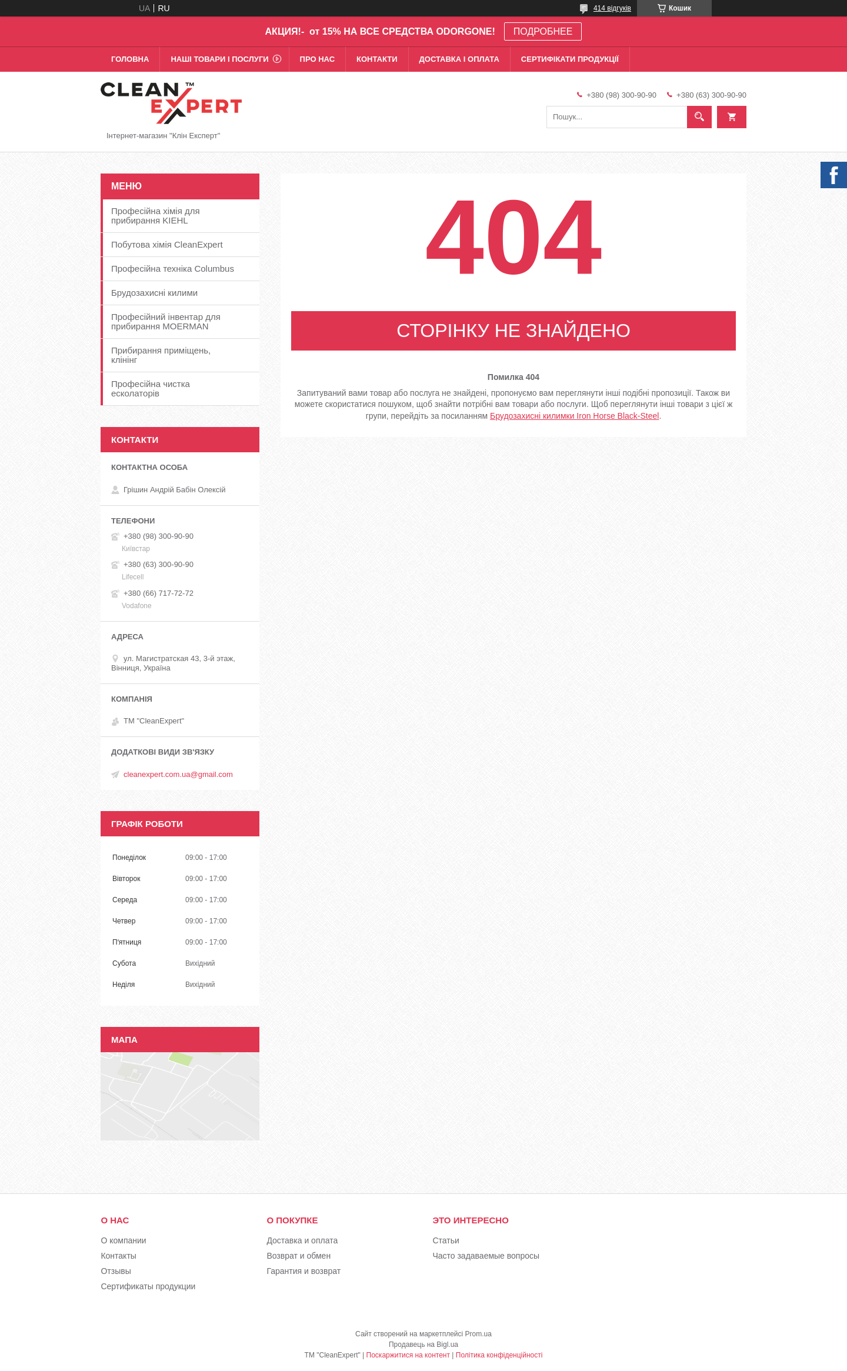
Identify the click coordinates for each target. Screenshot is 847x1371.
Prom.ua (478, 1334)
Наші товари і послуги (219, 59)
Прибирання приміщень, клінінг (161, 355)
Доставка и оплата (302, 1240)
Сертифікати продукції (570, 59)
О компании (123, 1240)
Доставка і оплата (459, 59)
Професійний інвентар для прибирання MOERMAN (166, 321)
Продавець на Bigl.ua (423, 1344)
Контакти (377, 59)
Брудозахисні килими (154, 293)
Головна (130, 59)
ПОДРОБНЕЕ (543, 31)
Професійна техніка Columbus (172, 268)
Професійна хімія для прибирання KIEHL (155, 215)
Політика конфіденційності (499, 1355)
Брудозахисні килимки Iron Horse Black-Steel (574, 416)
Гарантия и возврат (303, 1271)
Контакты (118, 1255)
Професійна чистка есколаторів (150, 388)
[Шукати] (699, 117)
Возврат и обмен (298, 1255)
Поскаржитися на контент (408, 1355)
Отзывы (116, 1271)
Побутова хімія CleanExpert (167, 244)
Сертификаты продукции (148, 1286)
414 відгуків (612, 8)
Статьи (445, 1240)
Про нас (317, 59)
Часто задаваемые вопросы (485, 1255)
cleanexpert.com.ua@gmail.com (178, 774)
